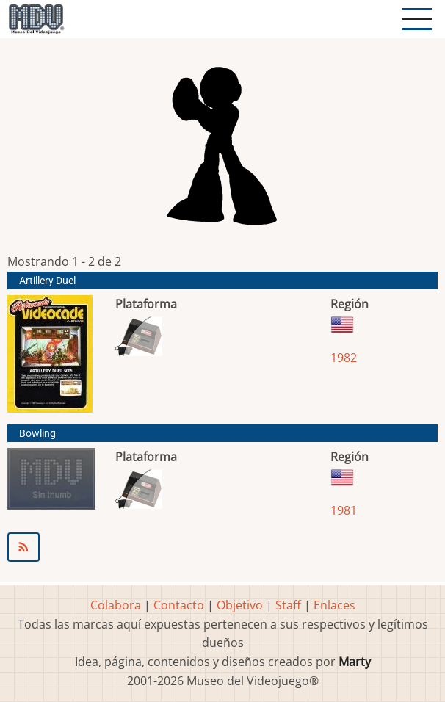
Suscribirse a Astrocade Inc (222, 547)
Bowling (37, 433)
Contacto (178, 605)
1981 (343, 510)
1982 (343, 358)
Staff (288, 605)
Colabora (115, 605)
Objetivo (240, 605)
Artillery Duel (47, 281)
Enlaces (334, 605)
